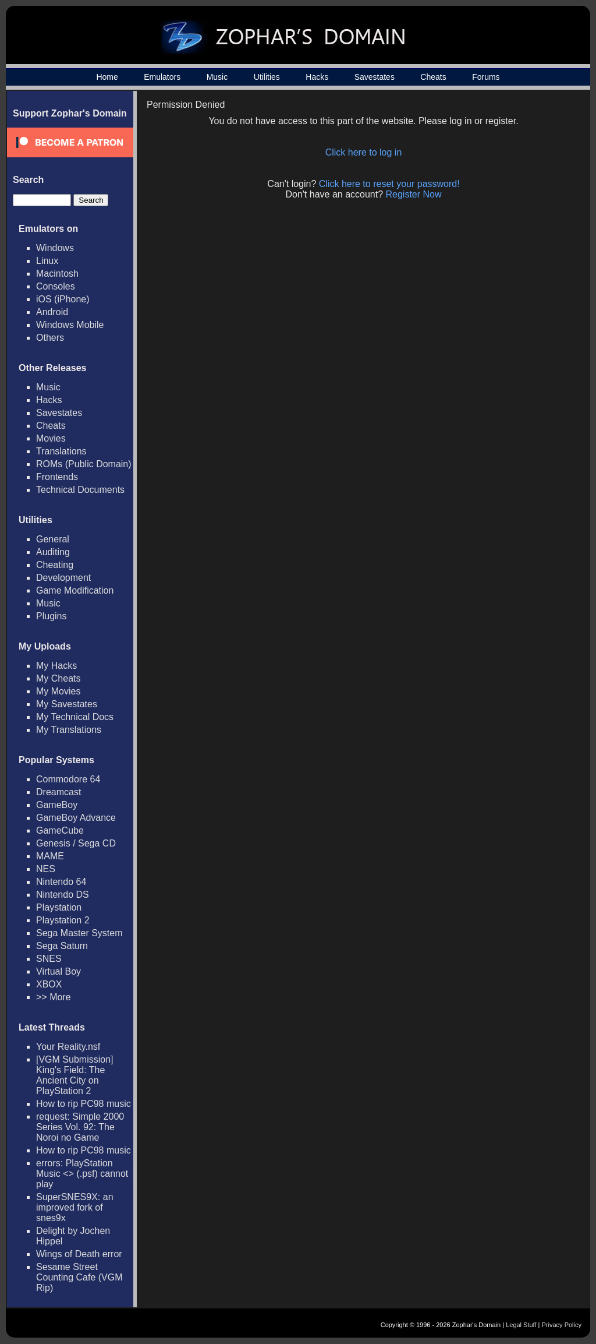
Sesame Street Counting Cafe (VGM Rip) (79, 1277)
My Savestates (66, 704)
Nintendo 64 (61, 882)
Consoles (55, 286)
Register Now (414, 194)
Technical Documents (80, 490)
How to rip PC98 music (83, 1104)
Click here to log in (363, 152)
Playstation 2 (63, 920)
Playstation (58, 907)
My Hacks (56, 666)
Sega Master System (79, 933)
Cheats (433, 77)
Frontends (57, 477)
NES (45, 869)
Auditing (53, 552)
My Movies (58, 691)
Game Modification (74, 590)
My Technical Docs (74, 717)
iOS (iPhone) (63, 299)
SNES (49, 959)
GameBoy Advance (76, 818)
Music (217, 77)
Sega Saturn (62, 946)
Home (107, 77)
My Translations (68, 730)
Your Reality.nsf (68, 1047)
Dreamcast (58, 792)
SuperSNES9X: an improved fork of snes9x (74, 1207)
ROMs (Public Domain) (84, 464)
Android (52, 312)
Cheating (54, 565)
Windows (55, 248)
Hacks (317, 77)
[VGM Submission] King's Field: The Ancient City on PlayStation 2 (74, 1075)
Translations (61, 451)
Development (63, 578)
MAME (50, 856)
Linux (47, 261)
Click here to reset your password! (389, 184)
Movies (51, 438)
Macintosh (57, 273)
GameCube (60, 830)
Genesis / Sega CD (76, 843)
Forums (485, 77)
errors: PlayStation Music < (82, 1173)
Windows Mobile (70, 325)
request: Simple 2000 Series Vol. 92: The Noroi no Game (80, 1127)
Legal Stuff (521, 1324)
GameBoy (56, 805)
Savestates (374, 77)
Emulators (162, 77)
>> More (53, 997)
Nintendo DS (62, 894)
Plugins (51, 616)
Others (50, 338)
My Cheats (58, 678)
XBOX (49, 984)
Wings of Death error (79, 1254)
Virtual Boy (58, 971)
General (52, 539)
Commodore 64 (68, 779)
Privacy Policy (561, 1324)
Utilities (267, 77)
